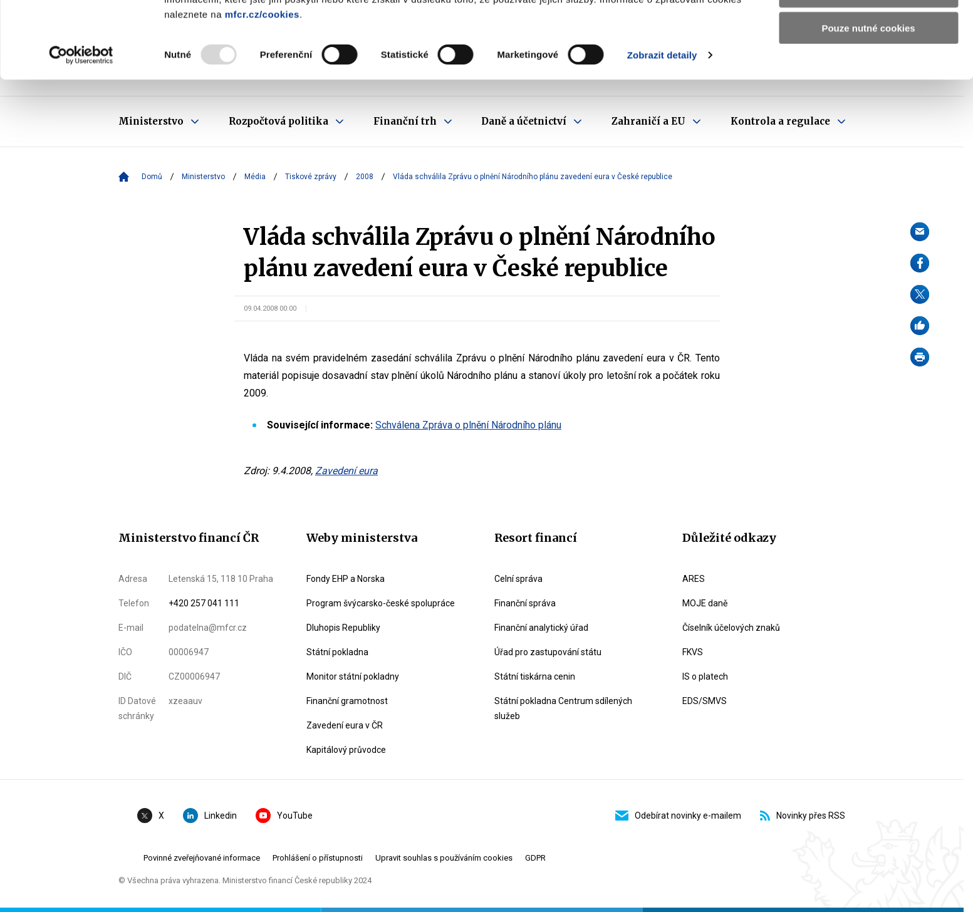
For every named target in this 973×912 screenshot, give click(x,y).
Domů (152, 177)
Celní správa (518, 579)
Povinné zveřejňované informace (201, 858)
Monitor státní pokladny (352, 676)
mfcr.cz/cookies (262, 90)
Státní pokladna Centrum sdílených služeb (563, 708)
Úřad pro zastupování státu (547, 652)
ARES (693, 579)
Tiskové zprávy (310, 176)
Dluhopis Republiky (343, 628)
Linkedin (210, 815)
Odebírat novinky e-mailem (678, 816)
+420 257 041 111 (204, 603)
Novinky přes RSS (802, 816)
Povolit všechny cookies (868, 31)
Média (255, 176)
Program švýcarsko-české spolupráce (380, 603)
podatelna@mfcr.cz (208, 628)
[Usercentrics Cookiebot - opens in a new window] (81, 131)
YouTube (284, 815)
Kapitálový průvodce (346, 750)
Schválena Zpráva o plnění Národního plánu (468, 425)
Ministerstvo (203, 176)
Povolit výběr (868, 68)
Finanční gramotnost (347, 701)
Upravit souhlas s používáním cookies (444, 858)
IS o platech (705, 676)
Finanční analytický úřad (541, 628)
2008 (364, 176)
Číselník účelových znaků (731, 628)
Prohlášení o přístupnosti (318, 858)
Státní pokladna (337, 652)
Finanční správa (525, 603)
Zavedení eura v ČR (344, 725)
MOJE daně (704, 603)
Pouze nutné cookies (868, 104)
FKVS (692, 652)
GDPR (535, 858)
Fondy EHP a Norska (345, 579)
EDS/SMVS (704, 701)
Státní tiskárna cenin (534, 676)
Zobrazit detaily (662, 131)
